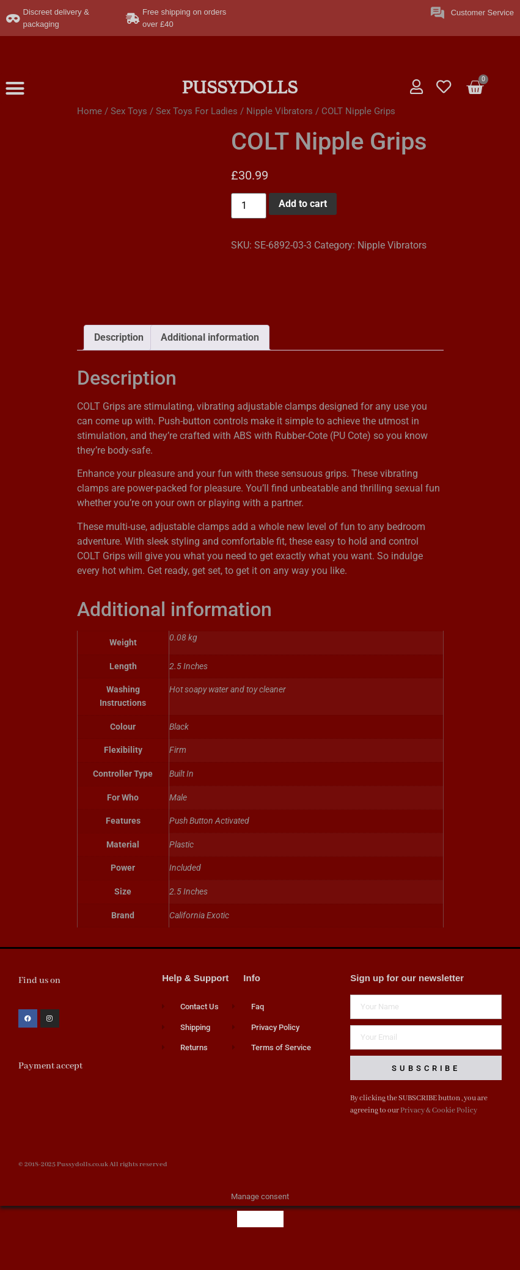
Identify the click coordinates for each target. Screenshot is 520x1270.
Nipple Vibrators (279, 111)
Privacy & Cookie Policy (438, 1129)
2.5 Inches (188, 911)
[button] (15, 88)
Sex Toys (129, 111)
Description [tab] (119, 357)
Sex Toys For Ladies (197, 111)
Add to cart (303, 203)
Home (89, 111)
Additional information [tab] (210, 357)
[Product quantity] (248, 206)
